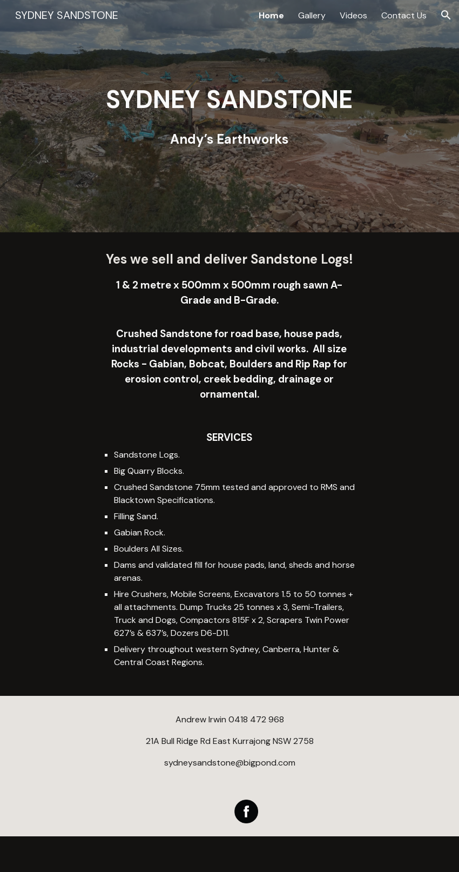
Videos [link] (353, 15)
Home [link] (271, 15)
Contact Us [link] (404, 15)
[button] (446, 15)
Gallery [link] (312, 15)
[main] (229, 116)
